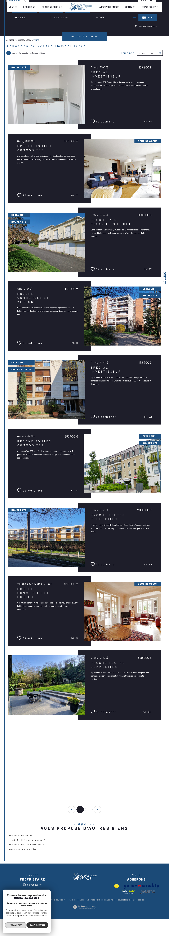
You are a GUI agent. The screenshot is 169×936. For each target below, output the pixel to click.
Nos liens (120, 902)
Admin (113, 902)
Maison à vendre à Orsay (20, 837)
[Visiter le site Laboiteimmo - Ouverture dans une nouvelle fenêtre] (84, 912)
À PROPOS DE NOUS (109, 6)
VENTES (13, 6)
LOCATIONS (29, 6)
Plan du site (90, 902)
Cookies (141, 902)
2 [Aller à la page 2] (88, 811)
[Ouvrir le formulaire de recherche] (147, 17)
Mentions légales (103, 902)
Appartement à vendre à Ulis (22, 851)
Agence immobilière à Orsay (18, 40)
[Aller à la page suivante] (97, 811)
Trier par (127, 53)
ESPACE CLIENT (150, 6)
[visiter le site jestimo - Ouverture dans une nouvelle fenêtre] (147, 894)
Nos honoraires (78, 902)
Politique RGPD (131, 902)
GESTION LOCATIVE (52, 6)
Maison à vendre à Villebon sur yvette (26, 846)
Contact (164, 277)
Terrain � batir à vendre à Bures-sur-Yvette (30, 842)
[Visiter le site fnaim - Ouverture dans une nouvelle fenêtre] (116, 888)
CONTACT (130, 6)
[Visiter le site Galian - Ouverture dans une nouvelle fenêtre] (142, 888)
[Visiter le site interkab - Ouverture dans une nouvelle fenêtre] (128, 894)
